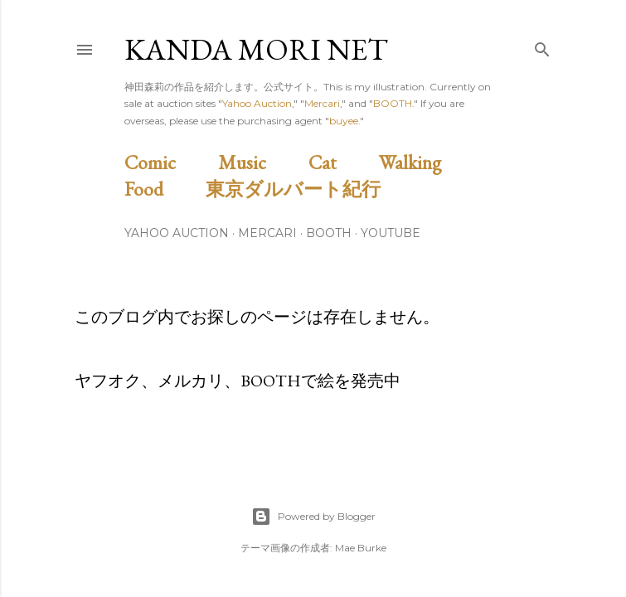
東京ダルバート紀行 (303, 188)
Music (261, 162)
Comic (169, 162)
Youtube (390, 233)
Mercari (322, 103)
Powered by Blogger (313, 517)
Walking (429, 162)
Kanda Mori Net (256, 49)
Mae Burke (360, 547)
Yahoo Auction (257, 103)
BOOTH (392, 103)
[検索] (542, 46)
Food (162, 188)
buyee (343, 120)
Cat (341, 162)
